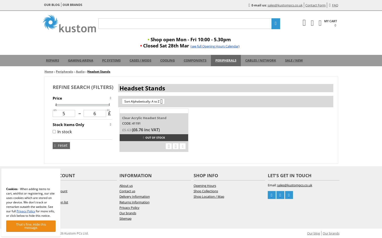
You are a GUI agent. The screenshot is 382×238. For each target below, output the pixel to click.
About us (126, 185)
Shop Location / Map (209, 196)
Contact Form (315, 5)
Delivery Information (134, 196)
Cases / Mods (140, 60)
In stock (62, 131)
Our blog (52, 5)
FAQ (333, 5)
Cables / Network (260, 60)
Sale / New (294, 60)
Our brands (72, 5)
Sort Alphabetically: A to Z (143, 101)
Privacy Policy (129, 207)
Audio (80, 71)
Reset (60, 145)
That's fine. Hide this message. (31, 226)
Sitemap (125, 218)
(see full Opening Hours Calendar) (215, 46)
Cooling (167, 60)
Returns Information (134, 202)
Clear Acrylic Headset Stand (144, 118)
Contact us (127, 191)
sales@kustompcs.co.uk (285, 5)
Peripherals (225, 60)
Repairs (52, 60)
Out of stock (154, 137)
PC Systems (111, 60)
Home (49, 71)
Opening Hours (205, 185)
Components (195, 60)
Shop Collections (206, 191)
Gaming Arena (80, 60)
